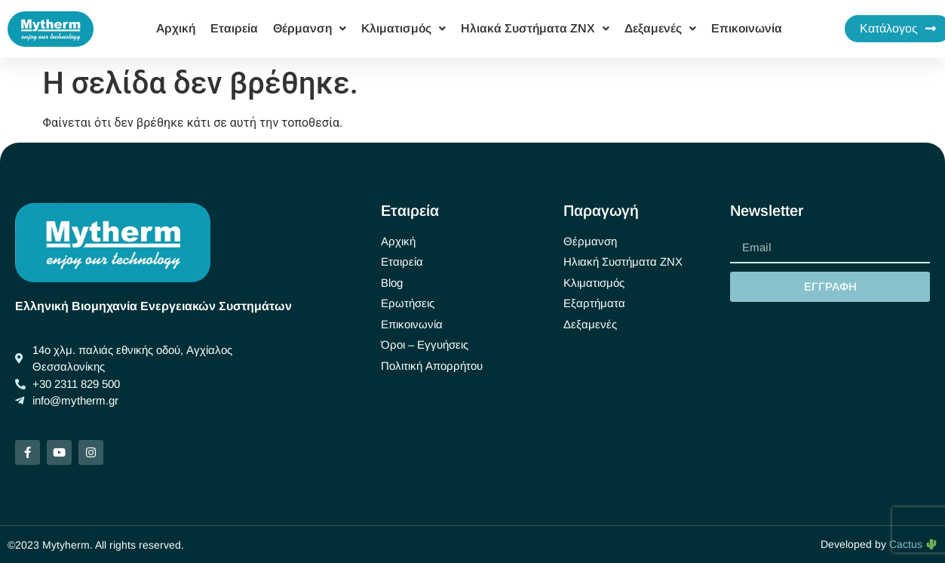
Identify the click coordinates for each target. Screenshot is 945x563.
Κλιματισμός (403, 28)
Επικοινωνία (746, 28)
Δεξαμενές (660, 28)
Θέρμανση (309, 28)
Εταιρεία (234, 28)
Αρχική (175, 28)
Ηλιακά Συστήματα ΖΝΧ (535, 28)
